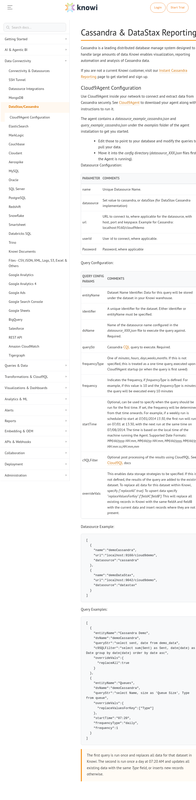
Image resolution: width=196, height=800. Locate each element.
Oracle (13, 180)
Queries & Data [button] (36, 365)
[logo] (81, 7)
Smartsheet (17, 224)
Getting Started (36, 39)
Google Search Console (26, 301)
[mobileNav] (9, 7)
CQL (126, 347)
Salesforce (16, 328)
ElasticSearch (18, 126)
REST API (15, 337)
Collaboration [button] (36, 453)
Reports (36, 421)
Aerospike (16, 162)
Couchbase (17, 144)
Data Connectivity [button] (36, 61)
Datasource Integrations (26, 88)
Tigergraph (17, 355)
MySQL (14, 171)
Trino (12, 242)
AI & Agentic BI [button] (36, 49)
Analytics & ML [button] (36, 399)
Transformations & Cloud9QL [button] (36, 376)
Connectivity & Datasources (29, 71)
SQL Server (17, 189)
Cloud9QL (115, 462)
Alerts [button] (36, 410)
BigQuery (15, 319)
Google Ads (17, 292)
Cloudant (15, 153)
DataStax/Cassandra (24, 106)
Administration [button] (36, 475)
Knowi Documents (22, 251)
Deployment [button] (36, 464)
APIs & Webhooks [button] (36, 442)
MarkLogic (16, 135)
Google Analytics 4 (22, 283)
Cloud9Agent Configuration (30, 117)
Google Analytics (21, 275)
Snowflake (16, 215)
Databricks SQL (20, 233)
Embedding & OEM (36, 431)
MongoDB (16, 97)
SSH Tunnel (17, 80)
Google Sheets (19, 310)
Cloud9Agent (129, 102)
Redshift (15, 206)
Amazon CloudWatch (24, 346)
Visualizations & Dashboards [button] (36, 388)
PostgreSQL (17, 198)
